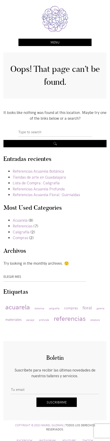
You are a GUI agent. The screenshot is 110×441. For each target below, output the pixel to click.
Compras (20, 237)
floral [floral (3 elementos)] (87, 307)
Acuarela (20, 220)
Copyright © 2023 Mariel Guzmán (39, 425)
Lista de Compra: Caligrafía (36, 183)
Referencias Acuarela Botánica (38, 171)
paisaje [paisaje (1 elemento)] (30, 320)
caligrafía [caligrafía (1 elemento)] (54, 308)
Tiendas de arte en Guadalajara (39, 177)
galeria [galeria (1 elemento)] (100, 308)
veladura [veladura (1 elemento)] (95, 320)
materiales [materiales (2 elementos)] (13, 319)
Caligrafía (21, 232)
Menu (55, 42)
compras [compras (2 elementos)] (71, 307)
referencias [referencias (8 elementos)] (70, 318)
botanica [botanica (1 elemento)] (39, 308)
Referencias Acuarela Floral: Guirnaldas (46, 194)
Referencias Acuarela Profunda (39, 188)
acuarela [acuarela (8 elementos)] (17, 306)
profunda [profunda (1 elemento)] (44, 320)
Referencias (23, 226)
